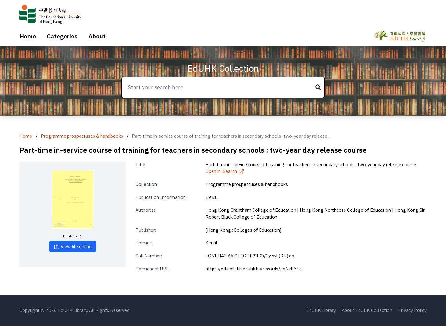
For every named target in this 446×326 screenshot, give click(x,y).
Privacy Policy (412, 310)
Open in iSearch (225, 171)
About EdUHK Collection (367, 310)
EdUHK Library (321, 310)
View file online (73, 246)
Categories (62, 36)
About (97, 36)
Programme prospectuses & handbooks (82, 136)
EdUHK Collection (223, 68)
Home (27, 36)
